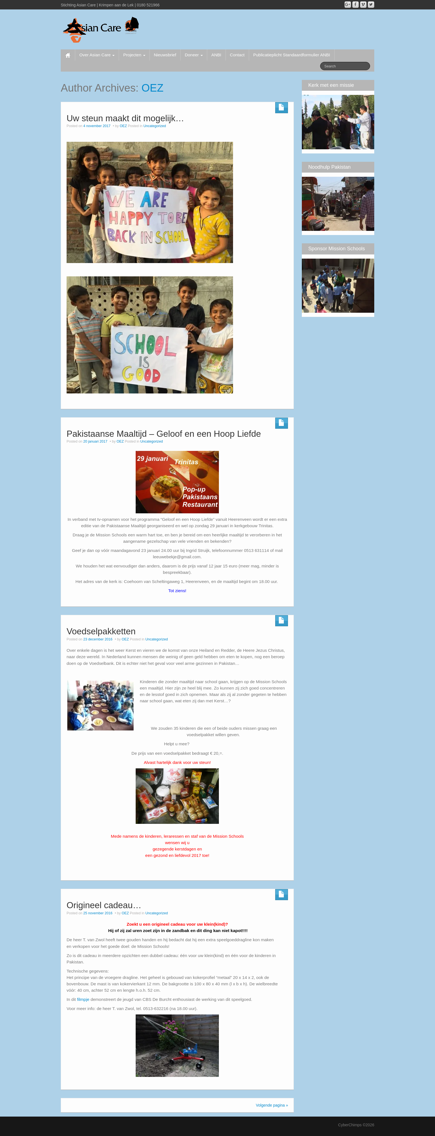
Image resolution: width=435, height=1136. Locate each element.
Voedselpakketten (101, 631)
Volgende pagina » (272, 1105)
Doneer (194, 54)
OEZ (152, 88)
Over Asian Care (97, 54)
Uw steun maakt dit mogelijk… (125, 118)
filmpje (83, 999)
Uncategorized (154, 126)
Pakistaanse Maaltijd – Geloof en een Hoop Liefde (164, 434)
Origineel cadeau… (104, 905)
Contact (237, 54)
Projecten (134, 54)
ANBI (216, 54)
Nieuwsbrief (165, 54)
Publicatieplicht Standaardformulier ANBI (291, 54)
